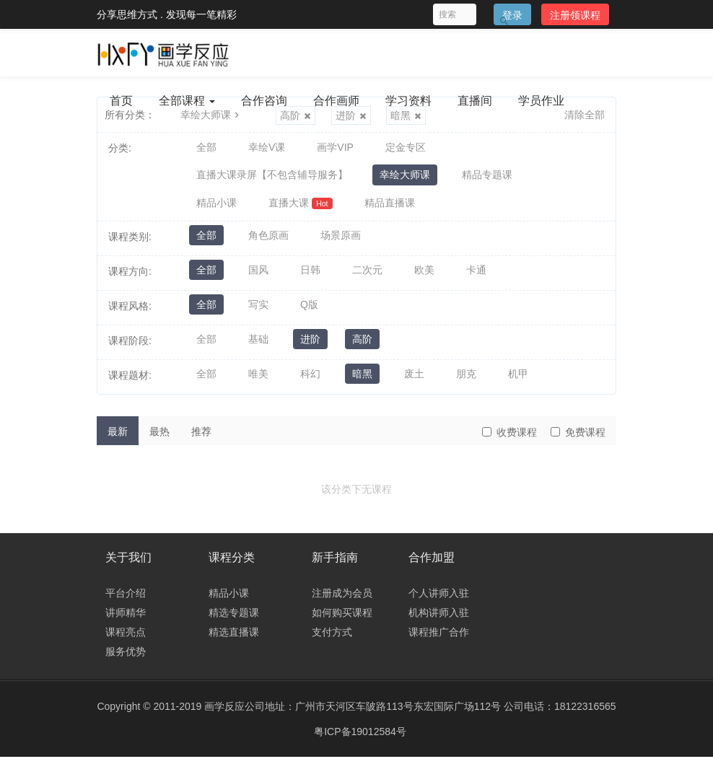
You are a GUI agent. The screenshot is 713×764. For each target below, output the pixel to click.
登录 (512, 15)
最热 (159, 438)
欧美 (424, 278)
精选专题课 (234, 619)
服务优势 (125, 658)
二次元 (367, 278)
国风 (258, 278)
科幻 (310, 381)
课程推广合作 (438, 639)
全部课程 (187, 101)
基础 (258, 347)
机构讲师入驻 (438, 619)
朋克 (466, 381)
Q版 (309, 312)
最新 (118, 438)
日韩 (310, 278)
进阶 (310, 347)
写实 (258, 312)
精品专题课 (487, 178)
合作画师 (336, 101)
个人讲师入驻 (438, 600)
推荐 (201, 438)
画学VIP (335, 148)
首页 (121, 101)
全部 (206, 148)
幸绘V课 (266, 148)
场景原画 (340, 243)
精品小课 (216, 208)
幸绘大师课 (405, 178)
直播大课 (300, 209)
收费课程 (509, 438)
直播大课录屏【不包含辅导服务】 (272, 178)
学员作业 (541, 101)
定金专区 (405, 148)
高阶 (362, 347)
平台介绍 (125, 600)
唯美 (258, 381)
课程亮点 (125, 639)
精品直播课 (389, 208)
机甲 (518, 381)
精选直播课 (234, 639)
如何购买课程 (342, 619)
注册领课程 (575, 15)
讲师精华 (125, 619)
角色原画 (268, 243)
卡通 (476, 278)
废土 (414, 381)
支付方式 (332, 639)
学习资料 (408, 101)
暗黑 (362, 381)
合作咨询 (264, 101)
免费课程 (578, 438)
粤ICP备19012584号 (360, 739)
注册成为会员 (342, 600)
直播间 (475, 101)
